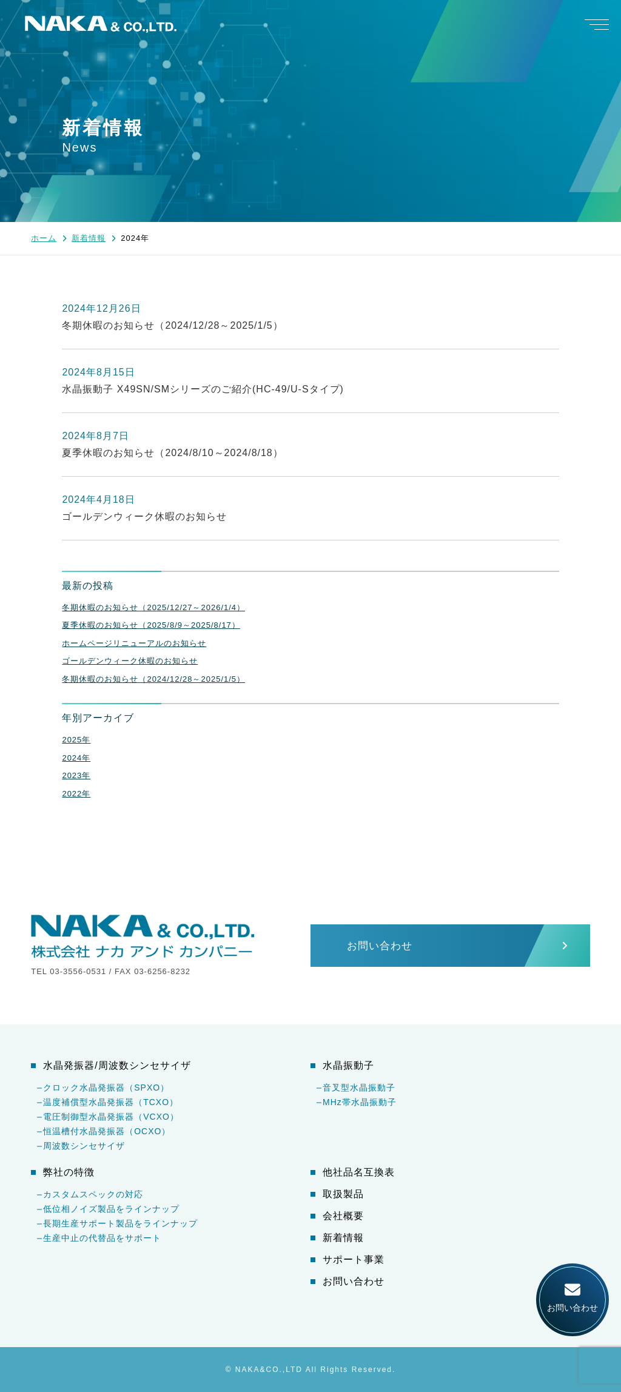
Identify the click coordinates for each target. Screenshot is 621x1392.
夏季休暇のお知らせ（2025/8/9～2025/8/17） (151, 625)
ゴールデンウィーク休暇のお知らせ (144, 516)
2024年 (76, 757)
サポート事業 (353, 1260)
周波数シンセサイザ (84, 1146)
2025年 (76, 739)
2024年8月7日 (95, 436)
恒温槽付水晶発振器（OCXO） (106, 1131)
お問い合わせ (353, 1281)
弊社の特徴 (69, 1172)
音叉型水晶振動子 (359, 1087)
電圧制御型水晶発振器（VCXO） (111, 1116)
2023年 (76, 775)
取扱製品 (343, 1194)
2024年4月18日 (98, 499)
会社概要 (343, 1216)
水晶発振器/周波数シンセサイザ (116, 1066)
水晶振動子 (348, 1066)
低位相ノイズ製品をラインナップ (111, 1209)
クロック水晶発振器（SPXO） (106, 1087)
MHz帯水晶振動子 (360, 1102)
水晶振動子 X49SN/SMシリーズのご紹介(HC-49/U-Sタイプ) (202, 389)
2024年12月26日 (101, 308)
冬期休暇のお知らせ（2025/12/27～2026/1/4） (153, 607)
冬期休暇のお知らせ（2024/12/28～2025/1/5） (172, 325)
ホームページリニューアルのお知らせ (134, 643)
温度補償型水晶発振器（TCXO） (110, 1102)
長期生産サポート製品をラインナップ (120, 1223)
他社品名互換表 (359, 1172)
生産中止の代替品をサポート (102, 1238)
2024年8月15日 (98, 372)
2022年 (76, 793)
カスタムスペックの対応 (93, 1194)
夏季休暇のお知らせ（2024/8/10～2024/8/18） (172, 453)
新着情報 (343, 1238)
